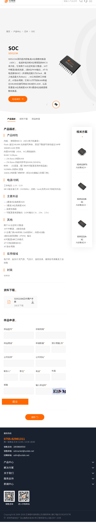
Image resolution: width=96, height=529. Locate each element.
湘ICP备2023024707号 (61, 514)
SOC (33, 31)
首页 (8, 31)
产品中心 (17, 31)
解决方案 (9, 468)
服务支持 (9, 479)
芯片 (26, 31)
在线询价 (17, 99)
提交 (15, 402)
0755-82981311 (14, 439)
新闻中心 (9, 484)
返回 (33, 417)
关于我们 (9, 473)
